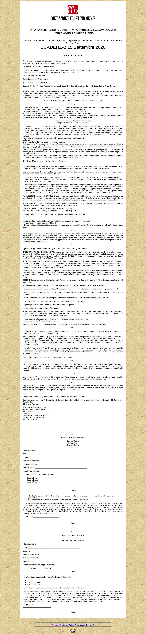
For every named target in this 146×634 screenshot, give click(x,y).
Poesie (56, 625)
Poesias (80, 625)
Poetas (89, 625)
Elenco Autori (68, 625)
